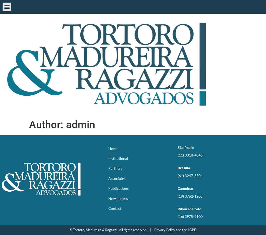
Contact (114, 208)
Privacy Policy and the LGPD (175, 230)
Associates (116, 178)
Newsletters (118, 198)
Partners (115, 168)
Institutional (118, 158)
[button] (7, 7)
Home (113, 148)
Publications (118, 188)
